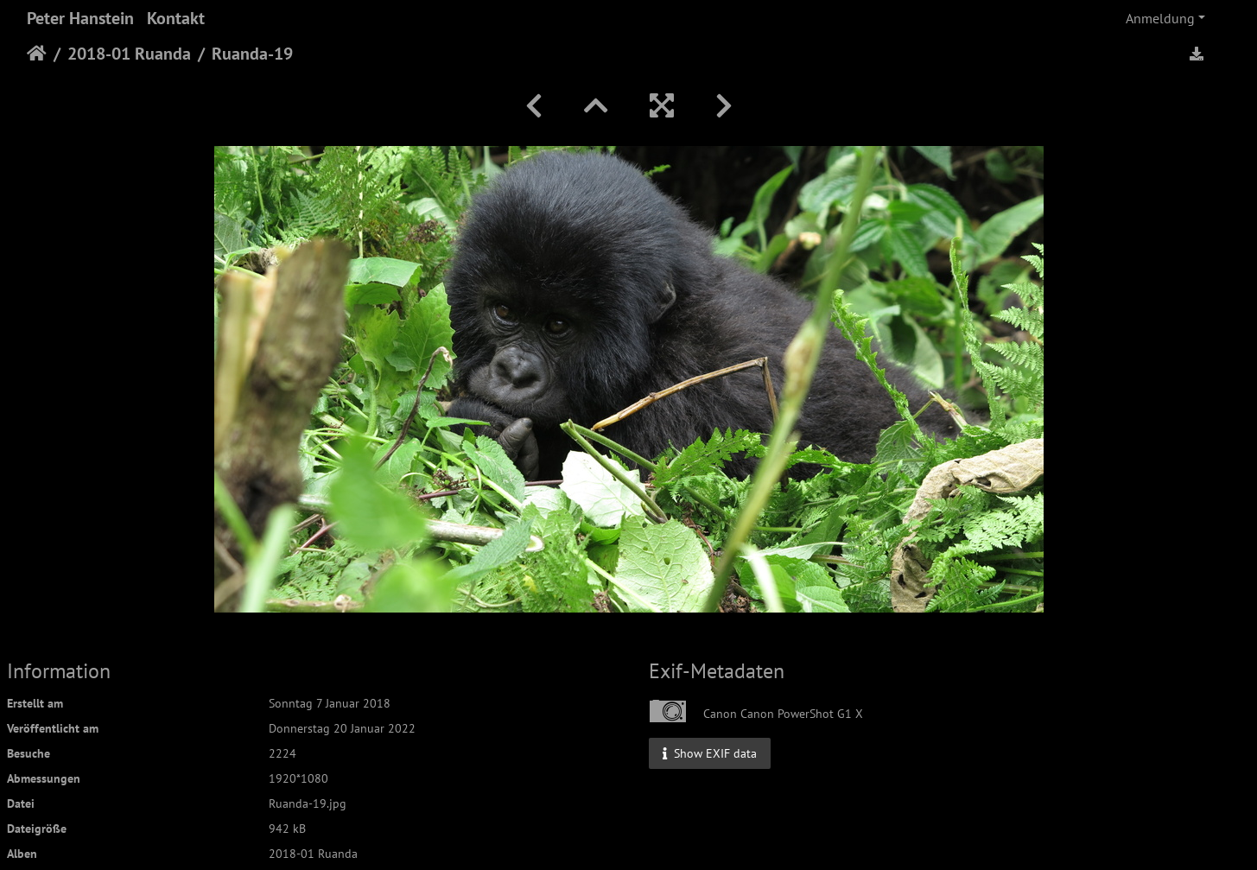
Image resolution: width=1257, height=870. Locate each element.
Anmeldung (1160, 18)
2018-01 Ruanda (129, 53)
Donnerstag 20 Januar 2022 (342, 728)
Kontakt (176, 18)
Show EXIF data (710, 752)
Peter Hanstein (80, 18)
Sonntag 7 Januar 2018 (329, 703)
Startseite (37, 54)
